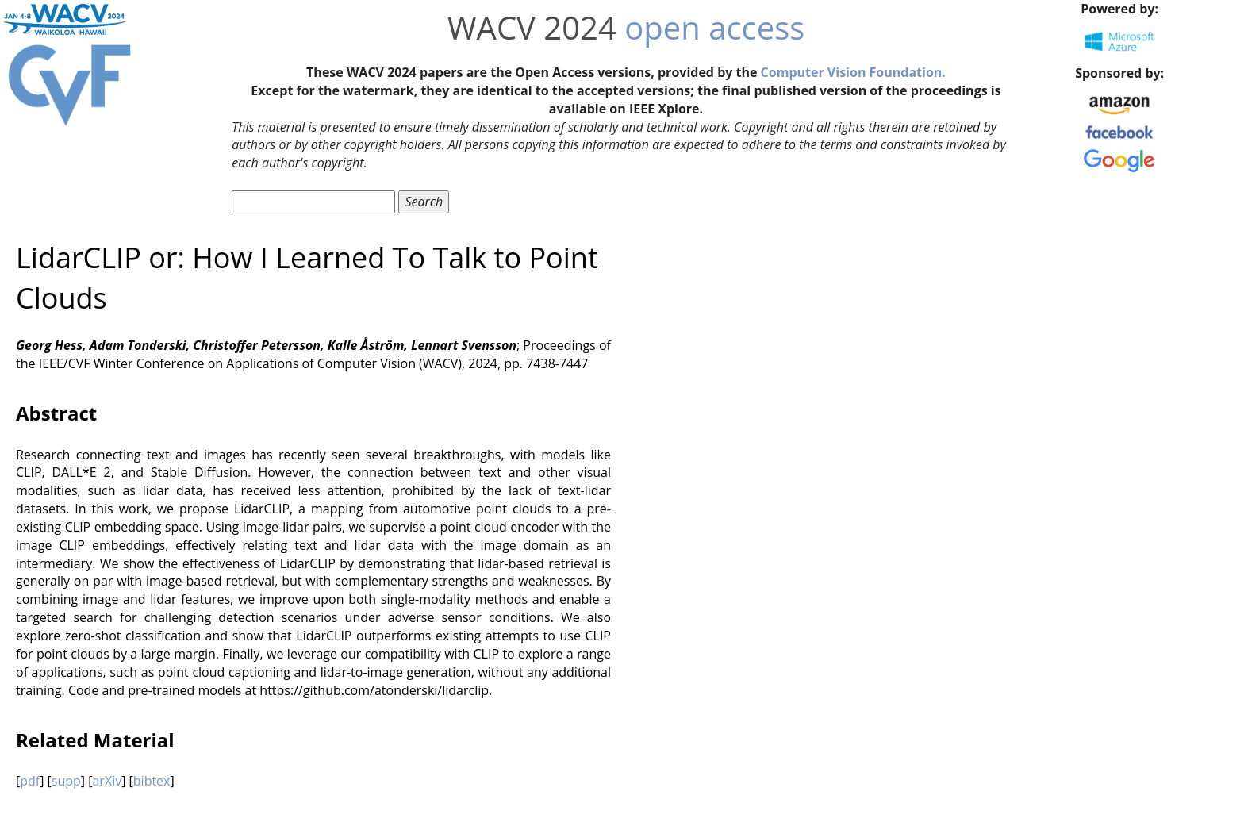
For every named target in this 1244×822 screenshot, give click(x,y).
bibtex (152, 780)
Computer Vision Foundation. (853, 72)
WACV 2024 (531, 27)
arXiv (106, 780)
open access (714, 27)
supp (66, 780)
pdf (30, 780)
